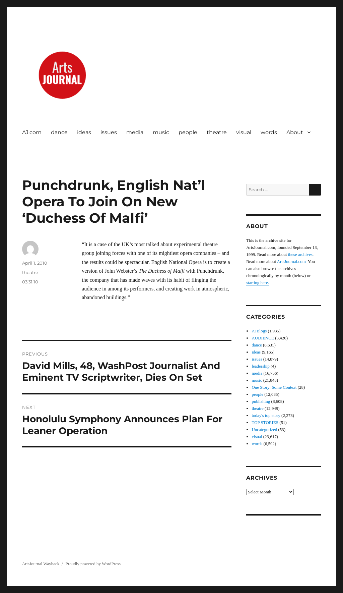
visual (243, 132)
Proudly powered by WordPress (93, 563)
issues (108, 132)
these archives (300, 254)
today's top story (266, 415)
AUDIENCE (263, 337)
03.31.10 (30, 281)
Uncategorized (264, 429)
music (161, 132)
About (294, 132)
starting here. (257, 282)
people (188, 132)
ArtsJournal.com (292, 261)
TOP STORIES (265, 422)
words (269, 132)
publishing (261, 401)
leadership (260, 366)
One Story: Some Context (274, 387)
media (134, 132)
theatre (217, 132)
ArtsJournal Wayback (41, 563)
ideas (84, 132)
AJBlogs (259, 330)
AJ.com (32, 132)
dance (59, 132)
